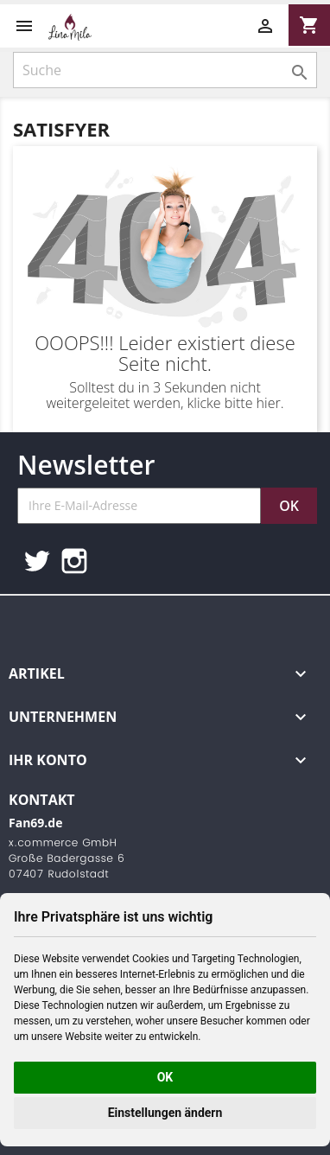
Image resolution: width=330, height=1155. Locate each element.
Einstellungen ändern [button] (165, 1113)
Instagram (74, 561)
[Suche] (165, 70)
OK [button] (165, 1077)
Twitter (36, 561)
